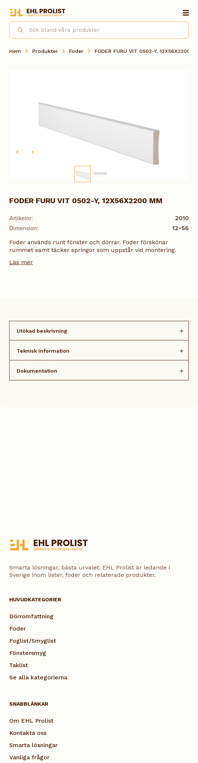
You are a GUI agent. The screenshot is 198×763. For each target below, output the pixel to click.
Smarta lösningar (33, 745)
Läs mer (21, 262)
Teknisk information (43, 351)
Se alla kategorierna (38, 677)
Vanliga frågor (29, 757)
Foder (76, 51)
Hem (15, 51)
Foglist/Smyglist (32, 640)
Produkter (45, 51)
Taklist (18, 665)
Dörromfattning (31, 616)
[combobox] (99, 29)
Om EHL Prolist (31, 720)
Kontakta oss (28, 732)
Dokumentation (37, 371)
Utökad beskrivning (42, 331)
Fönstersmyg (27, 652)
